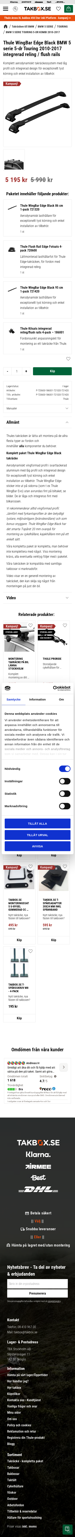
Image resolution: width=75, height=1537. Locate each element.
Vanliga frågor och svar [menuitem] (22, 1406)
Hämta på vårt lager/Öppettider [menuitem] (27, 1375)
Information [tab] (37, 699)
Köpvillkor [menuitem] (13, 1394)
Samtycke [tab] (14, 699)
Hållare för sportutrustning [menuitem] (24, 1518)
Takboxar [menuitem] (13, 1468)
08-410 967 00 (27, 1327)
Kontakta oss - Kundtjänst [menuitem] (24, 1400)
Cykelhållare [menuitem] (15, 1486)
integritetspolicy (54, 1301)
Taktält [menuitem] (11, 1480)
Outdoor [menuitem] (12, 1499)
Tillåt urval (37, 835)
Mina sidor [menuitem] (14, 1412)
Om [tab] (61, 699)
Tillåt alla (37, 823)
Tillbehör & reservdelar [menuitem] (22, 1511)
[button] (31, 626)
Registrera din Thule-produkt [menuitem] (26, 1438)
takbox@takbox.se (25, 1332)
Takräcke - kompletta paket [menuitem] (25, 1461)
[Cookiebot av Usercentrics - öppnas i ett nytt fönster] (53, 688)
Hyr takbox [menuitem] (14, 1388)
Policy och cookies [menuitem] (19, 1425)
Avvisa (37, 846)
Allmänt (12, 422)
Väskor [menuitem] (11, 1492)
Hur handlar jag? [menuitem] (18, 1381)
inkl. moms (29, 1526)
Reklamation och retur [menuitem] (21, 1431)
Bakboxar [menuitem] (13, 1474)
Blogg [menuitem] (11, 1444)
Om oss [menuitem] (12, 1419)
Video (11, 597)
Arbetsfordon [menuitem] (15, 1505)
